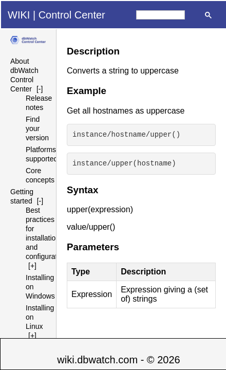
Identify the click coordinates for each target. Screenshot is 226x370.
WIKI (19, 15)
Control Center (72, 15)
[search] (160, 15)
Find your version (37, 128)
